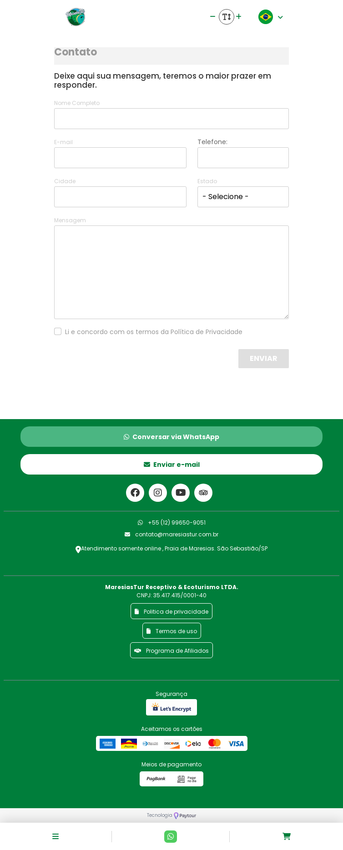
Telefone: (212, 142)
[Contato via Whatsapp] (170, 836)
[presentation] (167, 367)
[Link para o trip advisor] (203, 493)
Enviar (263, 358)
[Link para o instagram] (158, 493)
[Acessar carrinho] (286, 836)
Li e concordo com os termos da (153, 332)
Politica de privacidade (171, 611)
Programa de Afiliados (171, 651)
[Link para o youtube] (181, 493)
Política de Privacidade (206, 331)
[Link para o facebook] (135, 493)
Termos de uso (171, 631)
